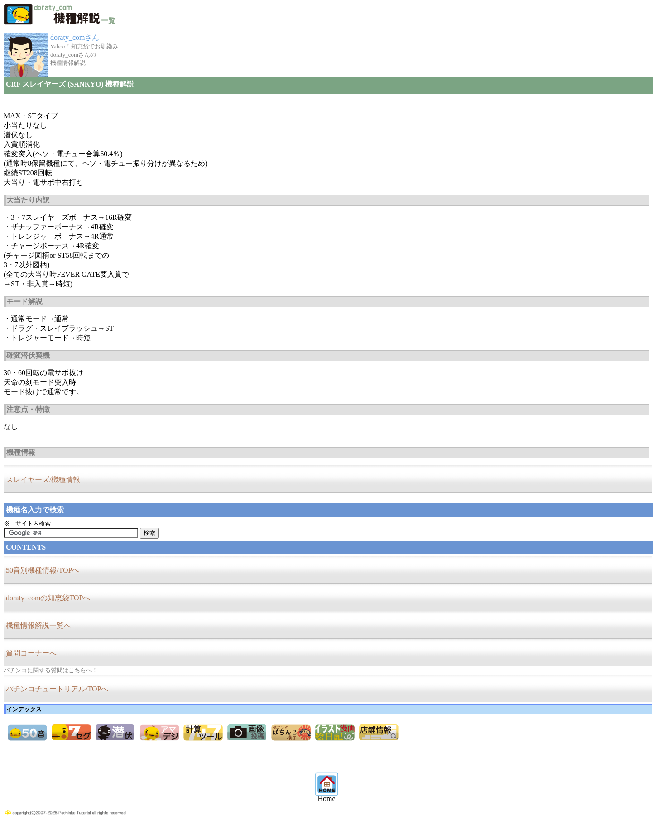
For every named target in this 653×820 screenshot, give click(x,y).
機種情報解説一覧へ (38, 625)
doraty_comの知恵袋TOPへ (48, 598)
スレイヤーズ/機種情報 (43, 479)
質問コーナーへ (31, 653)
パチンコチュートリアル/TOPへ (57, 689)
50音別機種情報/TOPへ (42, 570)
